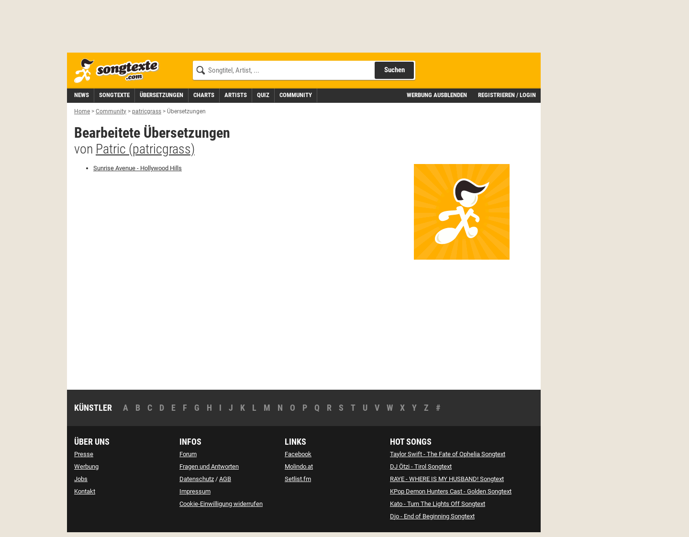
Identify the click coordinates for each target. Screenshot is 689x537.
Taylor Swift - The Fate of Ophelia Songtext (447, 454)
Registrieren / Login (507, 95)
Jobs (81, 478)
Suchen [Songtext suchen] (394, 70)
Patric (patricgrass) (145, 149)
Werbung (86, 466)
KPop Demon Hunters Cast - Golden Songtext (450, 491)
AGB (225, 478)
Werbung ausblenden (437, 95)
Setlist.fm (298, 478)
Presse (83, 454)
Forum (188, 454)
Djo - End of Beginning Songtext (432, 516)
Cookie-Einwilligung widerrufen (221, 503)
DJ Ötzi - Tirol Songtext (421, 466)
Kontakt (84, 491)
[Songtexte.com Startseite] (119, 71)
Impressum (195, 491)
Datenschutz (196, 478)
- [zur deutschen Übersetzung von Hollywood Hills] (137, 168)
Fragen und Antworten (209, 466)
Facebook (298, 454)
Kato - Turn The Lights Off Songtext (437, 503)
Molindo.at (299, 466)
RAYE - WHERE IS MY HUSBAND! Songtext (447, 478)
